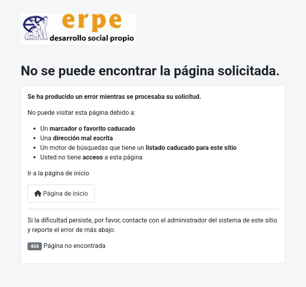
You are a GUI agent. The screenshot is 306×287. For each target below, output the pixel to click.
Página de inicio (61, 193)
